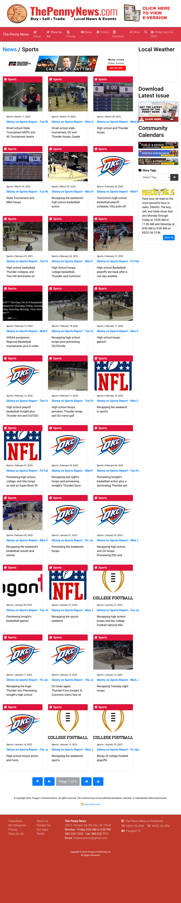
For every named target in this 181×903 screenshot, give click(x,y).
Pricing (70, 34)
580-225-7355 (74, 833)
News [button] (86, 32)
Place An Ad (16, 833)
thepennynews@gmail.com (90, 838)
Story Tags (147, 170)
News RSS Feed (90, 804)
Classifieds (15, 821)
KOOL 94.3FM (158, 826)
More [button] (134, 32)
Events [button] (102, 32)
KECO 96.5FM (132, 826)
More (169, 237)
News (10, 49)
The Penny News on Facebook (142, 821)
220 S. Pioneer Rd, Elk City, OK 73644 (88, 825)
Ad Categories (17, 825)
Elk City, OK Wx (158, 69)
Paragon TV (131, 831)
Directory (118, 34)
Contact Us (44, 825)
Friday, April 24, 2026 (162, 34)
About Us (42, 821)
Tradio (41, 833)
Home (37, 34)
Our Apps (42, 829)
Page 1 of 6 (68, 781)
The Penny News (16, 34)
